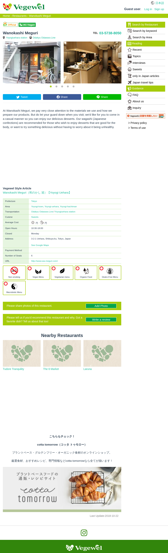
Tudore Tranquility (13, 369)
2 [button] (56, 86)
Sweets (34, 217)
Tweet (24, 96)
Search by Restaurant (143, 24)
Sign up (159, 9)
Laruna (87, 369)
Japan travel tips (140, 82)
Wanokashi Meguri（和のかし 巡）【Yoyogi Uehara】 (37, 192)
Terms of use (137, 127)
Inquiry (134, 108)
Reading (135, 43)
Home (6, 15)
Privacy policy (137, 122)
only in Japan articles (143, 76)
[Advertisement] (62, 157)
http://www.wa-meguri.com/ (44, 261)
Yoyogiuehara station (16, 37)
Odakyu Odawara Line (44, 37)
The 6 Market (51, 369)
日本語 (159, 3)
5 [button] (73, 86)
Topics (134, 56)
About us (136, 101)
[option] (32, 62)
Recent (135, 50)
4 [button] (68, 86)
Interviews (137, 63)
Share (64, 96)
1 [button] (51, 86)
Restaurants (19, 15)
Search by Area (140, 37)
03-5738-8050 (110, 33)
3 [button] (62, 86)
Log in (148, 9)
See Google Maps (40, 245)
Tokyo (34, 201)
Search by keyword (142, 31)
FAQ (133, 95)
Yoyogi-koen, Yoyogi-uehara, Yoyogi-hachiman (54, 206)
